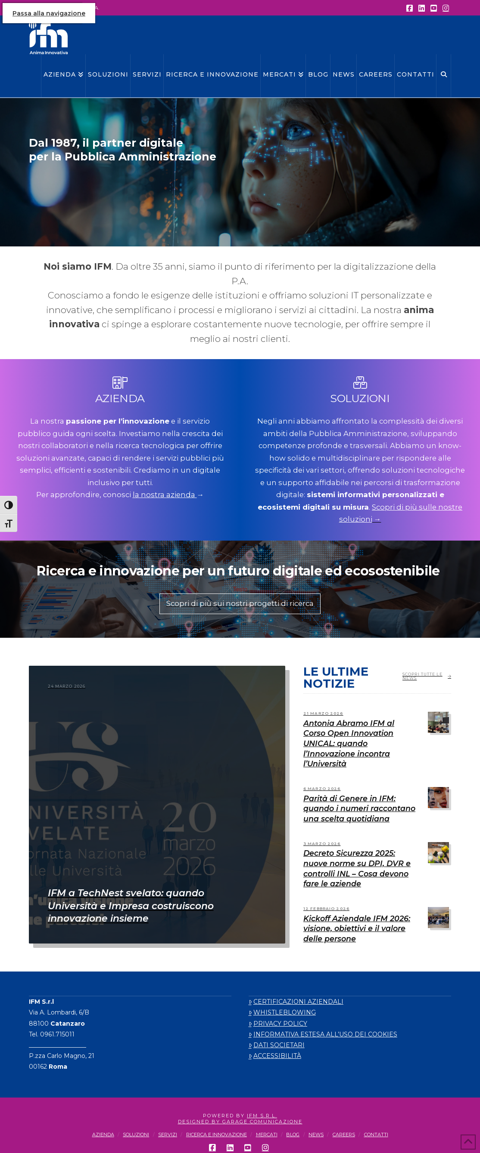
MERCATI (266, 1134)
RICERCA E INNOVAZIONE (216, 1134)
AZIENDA (103, 1134)
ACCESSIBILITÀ (275, 1056)
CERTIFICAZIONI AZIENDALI (296, 1001)
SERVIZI (167, 1134)
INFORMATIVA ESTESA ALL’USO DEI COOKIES (323, 1034)
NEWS (316, 1134)
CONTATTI (376, 1134)
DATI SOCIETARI (277, 1045)
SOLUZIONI (136, 1134)
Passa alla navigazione (48, 13)
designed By (200, 1122)
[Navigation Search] (443, 75)
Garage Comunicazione (262, 1122)
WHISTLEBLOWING (282, 1012)
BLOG (292, 1134)
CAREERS (344, 1134)
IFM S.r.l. (262, 1116)
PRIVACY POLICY (278, 1023)
